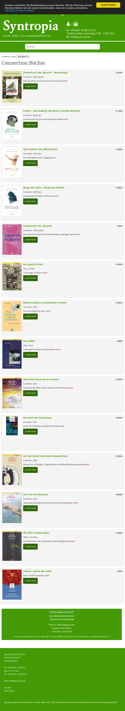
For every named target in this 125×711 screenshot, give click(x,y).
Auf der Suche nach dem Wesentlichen (45, 456)
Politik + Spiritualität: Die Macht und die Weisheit (51, 110)
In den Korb (30, 86)
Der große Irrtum (33, 264)
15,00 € (119, 72)
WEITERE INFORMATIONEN (19, 10)
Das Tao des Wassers (35, 494)
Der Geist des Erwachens (37, 417)
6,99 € (120, 341)
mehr (65, 80)
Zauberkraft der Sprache (37, 225)
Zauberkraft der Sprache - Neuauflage (45, 72)
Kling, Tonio (28, 345)
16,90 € (119, 417)
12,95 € (119, 302)
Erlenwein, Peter (30, 422)
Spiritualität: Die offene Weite (40, 149)
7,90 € (120, 571)
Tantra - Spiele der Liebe (37, 571)
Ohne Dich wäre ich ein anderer (41, 379)
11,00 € (119, 110)
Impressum (9, 690)
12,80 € (119, 149)
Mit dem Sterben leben (36, 532)
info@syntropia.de (80, 36)
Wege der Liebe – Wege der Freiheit (43, 187)
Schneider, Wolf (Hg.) (32, 115)
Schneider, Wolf (30, 307)
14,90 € (119, 264)
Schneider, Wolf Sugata (33, 76)
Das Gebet (29, 340)
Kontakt (7, 687)
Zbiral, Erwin (28, 268)
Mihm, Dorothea (30, 537)
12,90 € (119, 379)
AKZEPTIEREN (108, 5)
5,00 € (120, 226)
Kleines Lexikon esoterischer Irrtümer (45, 302)
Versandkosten (62, 702)
